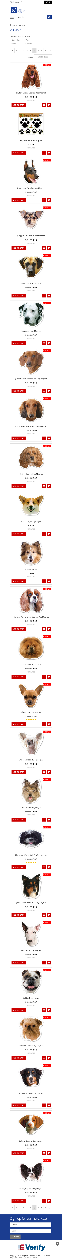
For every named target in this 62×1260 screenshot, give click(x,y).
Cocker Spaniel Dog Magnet (31, 474)
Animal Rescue (18, 36)
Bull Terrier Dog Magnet (31, 950)
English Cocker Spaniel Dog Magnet (31, 93)
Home (12, 25)
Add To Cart (19, 105)
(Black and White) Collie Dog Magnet (31, 902)
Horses (29, 43)
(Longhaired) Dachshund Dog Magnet (31, 426)
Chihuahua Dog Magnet (31, 712)
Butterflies (16, 40)
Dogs (14, 43)
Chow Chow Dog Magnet (31, 664)
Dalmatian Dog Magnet (31, 331)
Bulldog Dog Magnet (31, 998)
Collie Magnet (31, 569)
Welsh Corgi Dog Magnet (31, 521)
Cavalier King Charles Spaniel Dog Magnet (31, 617)
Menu (48, 2)
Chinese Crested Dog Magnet (31, 760)
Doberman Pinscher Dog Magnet (31, 188)
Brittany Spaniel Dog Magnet (31, 1141)
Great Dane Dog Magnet (31, 283)
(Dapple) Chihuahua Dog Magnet (31, 235)
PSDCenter (33, 1258)
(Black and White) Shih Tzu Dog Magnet (31, 855)
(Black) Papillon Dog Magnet (31, 1188)
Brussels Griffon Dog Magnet (31, 1045)
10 (46, 50)
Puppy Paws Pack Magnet (31, 140)
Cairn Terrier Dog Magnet (31, 807)
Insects (29, 36)
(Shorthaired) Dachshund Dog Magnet (31, 378)
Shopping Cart (18, 2)
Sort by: (30, 57)
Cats (27, 40)
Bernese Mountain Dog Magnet (31, 1093)
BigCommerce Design (18, 1258)
